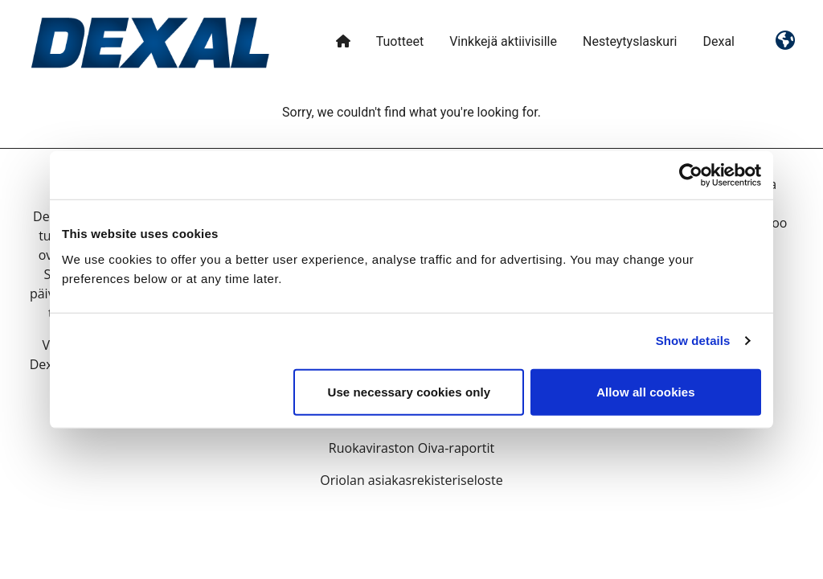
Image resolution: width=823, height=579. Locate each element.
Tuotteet (400, 41)
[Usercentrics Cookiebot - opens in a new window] (690, 175)
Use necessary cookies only (409, 391)
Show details (693, 340)
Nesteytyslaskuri (630, 41)
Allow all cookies (645, 391)
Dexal (718, 41)
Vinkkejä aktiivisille (503, 41)
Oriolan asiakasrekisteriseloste (411, 480)
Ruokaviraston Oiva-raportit (411, 448)
